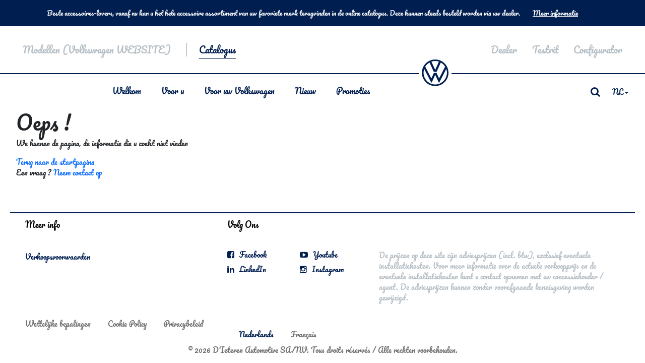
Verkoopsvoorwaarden (57, 257)
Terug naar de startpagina (55, 162)
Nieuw (305, 91)
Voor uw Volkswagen (239, 91)
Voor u (172, 91)
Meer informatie (555, 13)
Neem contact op (77, 172)
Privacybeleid (183, 324)
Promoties (353, 91)
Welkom (126, 91)
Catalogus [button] (217, 49)
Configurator (597, 49)
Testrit (545, 49)
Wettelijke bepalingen (58, 324)
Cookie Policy (127, 324)
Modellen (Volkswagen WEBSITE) (97, 49)
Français (303, 334)
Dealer (504, 49)
